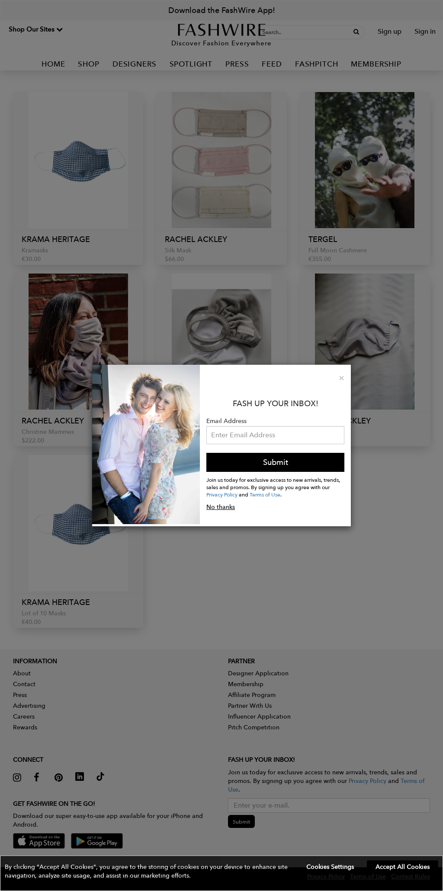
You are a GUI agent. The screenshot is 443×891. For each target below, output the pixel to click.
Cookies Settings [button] (330, 867)
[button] (221, 873)
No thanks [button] (220, 507)
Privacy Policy (222, 494)
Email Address (226, 421)
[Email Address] (275, 435)
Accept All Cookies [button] (403, 867)
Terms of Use (265, 494)
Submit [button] (275, 462)
